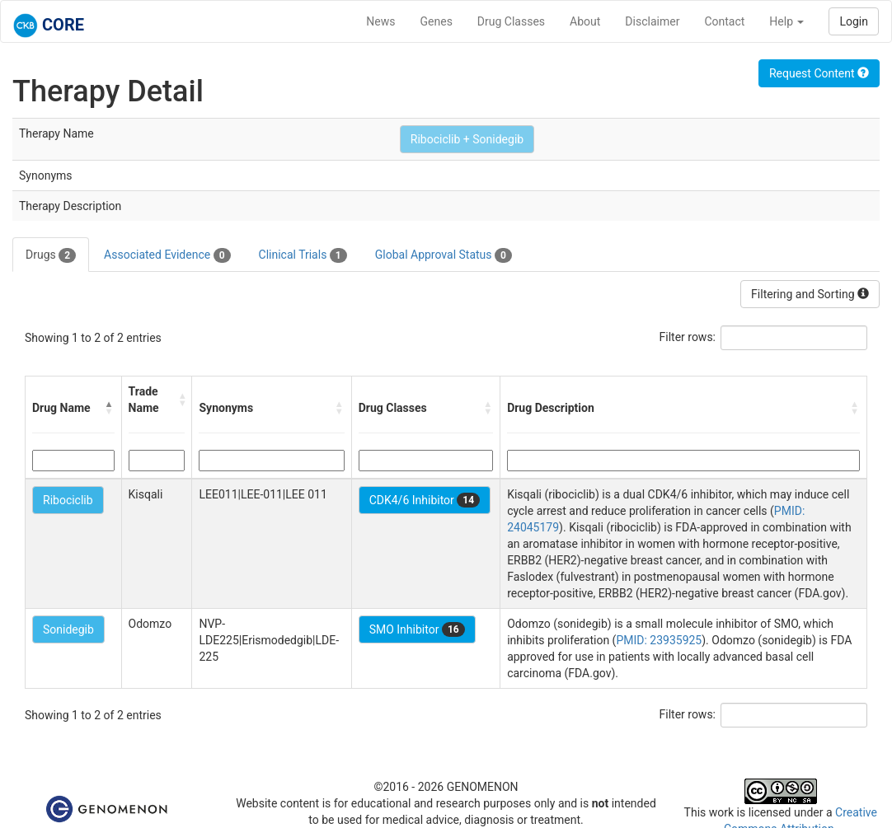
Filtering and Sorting (810, 294)
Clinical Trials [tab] (303, 255)
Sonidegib (68, 629)
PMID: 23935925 (659, 640)
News (380, 21)
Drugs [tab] (51, 255)
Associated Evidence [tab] (167, 255)
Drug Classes (511, 21)
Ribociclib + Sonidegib (467, 139)
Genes (436, 21)
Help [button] (786, 21)
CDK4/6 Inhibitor (424, 500)
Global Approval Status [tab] (443, 255)
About (585, 21)
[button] (110, 408)
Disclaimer (652, 21)
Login (853, 21)
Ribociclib (68, 500)
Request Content (819, 73)
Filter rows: (688, 337)
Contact (724, 21)
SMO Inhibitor (417, 629)
